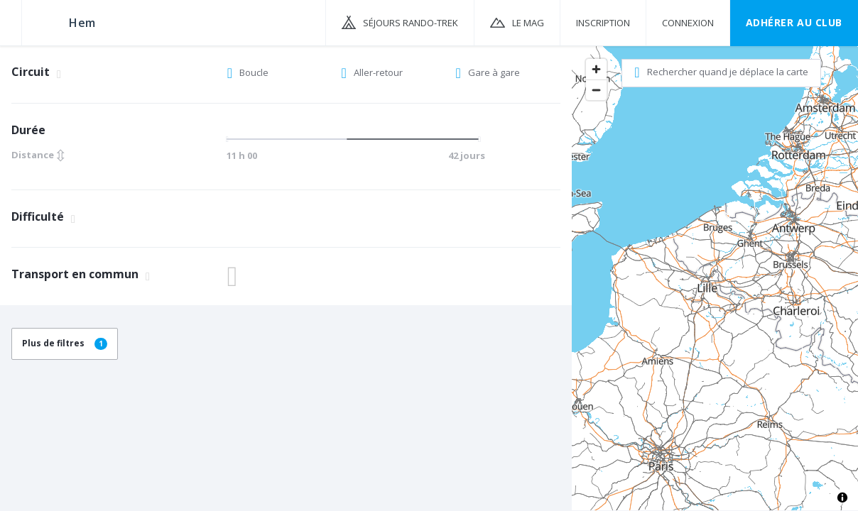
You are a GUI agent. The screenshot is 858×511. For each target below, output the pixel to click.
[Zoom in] (596, 69)
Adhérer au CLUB (794, 22)
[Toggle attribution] (842, 497)
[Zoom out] (596, 89)
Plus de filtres (64, 343)
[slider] (351, 139)
